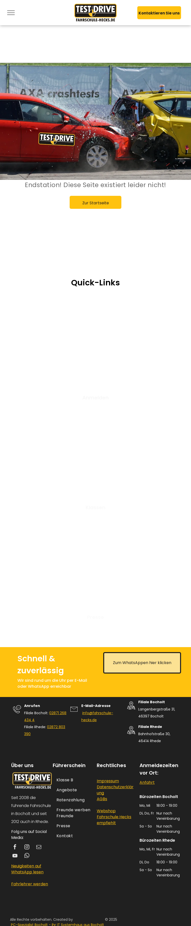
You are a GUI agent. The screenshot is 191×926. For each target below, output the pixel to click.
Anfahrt (147, 782)
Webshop (106, 811)
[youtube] (15, 856)
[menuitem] (74, 780)
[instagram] (27, 847)
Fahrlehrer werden (29, 884)
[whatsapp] (27, 856)
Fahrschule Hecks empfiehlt (114, 820)
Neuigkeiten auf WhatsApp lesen (27, 869)
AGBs (102, 799)
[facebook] (15, 847)
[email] (39, 847)
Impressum (108, 781)
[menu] (10, 12)
